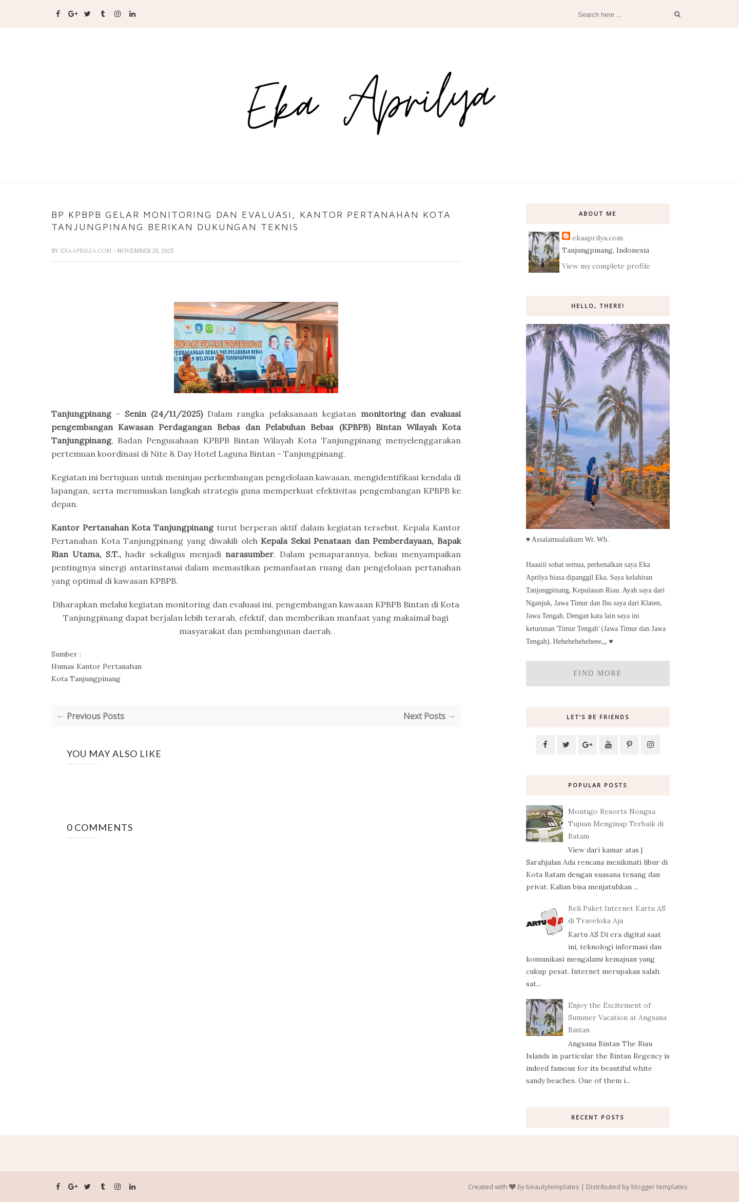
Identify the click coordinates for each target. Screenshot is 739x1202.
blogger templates (659, 1186)
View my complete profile (606, 266)
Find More (598, 673)
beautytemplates (552, 1186)
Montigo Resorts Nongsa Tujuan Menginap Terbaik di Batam (616, 824)
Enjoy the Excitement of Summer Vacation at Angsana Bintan (617, 1017)
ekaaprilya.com (86, 250)
